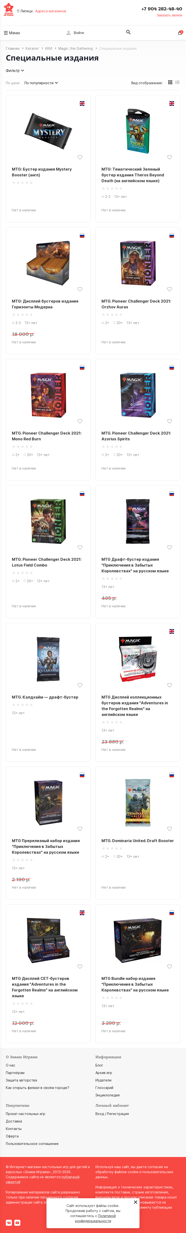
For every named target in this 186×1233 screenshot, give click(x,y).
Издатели (103, 1080)
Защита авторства (21, 1080)
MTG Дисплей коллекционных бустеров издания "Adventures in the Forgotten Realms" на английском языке (134, 706)
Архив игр (103, 1073)
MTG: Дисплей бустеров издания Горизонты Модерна (45, 304)
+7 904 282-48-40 (161, 9)
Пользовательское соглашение (32, 1144)
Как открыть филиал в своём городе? (37, 1088)
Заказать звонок (169, 15)
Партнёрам (15, 1073)
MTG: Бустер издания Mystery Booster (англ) (42, 172)
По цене (13, 83)
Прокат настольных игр (25, 1114)
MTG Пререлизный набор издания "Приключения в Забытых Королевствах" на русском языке (46, 846)
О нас (10, 1065)
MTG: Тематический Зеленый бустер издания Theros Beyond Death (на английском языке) (132, 175)
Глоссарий (104, 1088)
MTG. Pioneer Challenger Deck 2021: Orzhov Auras (136, 304)
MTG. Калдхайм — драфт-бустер (45, 697)
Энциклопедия (107, 1095)
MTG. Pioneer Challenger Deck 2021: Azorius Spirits (136, 436)
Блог (99, 1065)
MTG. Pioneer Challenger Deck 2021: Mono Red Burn (46, 436)
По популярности (41, 83)
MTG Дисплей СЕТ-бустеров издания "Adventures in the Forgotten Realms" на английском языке (45, 987)
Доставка (14, 1121)
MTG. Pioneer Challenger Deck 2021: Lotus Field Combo (46, 562)
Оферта (12, 1136)
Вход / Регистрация (112, 1114)
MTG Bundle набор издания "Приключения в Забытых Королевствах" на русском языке (135, 984)
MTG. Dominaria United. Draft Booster (137, 840)
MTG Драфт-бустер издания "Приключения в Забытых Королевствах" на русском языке (135, 565)
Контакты (14, 1129)
